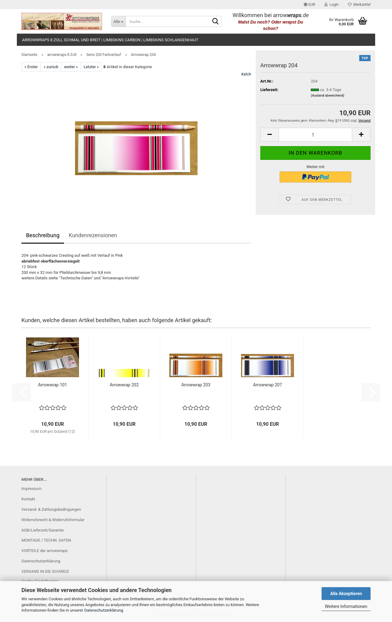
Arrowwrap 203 (195, 384)
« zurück (50, 66)
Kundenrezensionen (93, 235)
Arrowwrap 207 (267, 384)
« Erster (31, 66)
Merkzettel (359, 4)
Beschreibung (42, 235)
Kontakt (28, 499)
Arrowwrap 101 (52, 384)
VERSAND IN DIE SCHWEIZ (45, 571)
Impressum (31, 488)
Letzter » (91, 66)
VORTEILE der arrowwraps (44, 550)
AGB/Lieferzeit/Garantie (42, 530)
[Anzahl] (315, 135)
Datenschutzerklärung (103, 610)
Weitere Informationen (346, 606)
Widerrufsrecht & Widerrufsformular (53, 519)
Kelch (246, 74)
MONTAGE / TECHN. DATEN (46, 540)
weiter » (71, 66)
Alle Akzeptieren (346, 593)
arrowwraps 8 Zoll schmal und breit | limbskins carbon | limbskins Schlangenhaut (110, 40)
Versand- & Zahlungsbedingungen (51, 509)
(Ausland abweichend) (327, 96)
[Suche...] (118, 21)
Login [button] (331, 4)
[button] (309, 4)
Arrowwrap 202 (124, 384)
